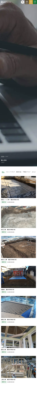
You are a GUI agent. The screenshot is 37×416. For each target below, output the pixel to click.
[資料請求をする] (31, 2)
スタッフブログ (10, 172)
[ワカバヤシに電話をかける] (22, 2)
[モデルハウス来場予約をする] (27, 2)
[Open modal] (35, 2)
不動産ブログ (26, 172)
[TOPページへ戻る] (6, 2)
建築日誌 (18, 172)
